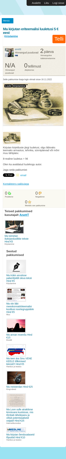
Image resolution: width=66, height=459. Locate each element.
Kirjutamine (11, 36)
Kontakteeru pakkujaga (16, 183)
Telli (59, 39)
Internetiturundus (13, 423)
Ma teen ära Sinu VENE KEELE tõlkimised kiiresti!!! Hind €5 (19, 361)
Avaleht (36, 2)
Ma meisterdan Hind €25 (19, 386)
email (23, 175)
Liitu (46, 2)
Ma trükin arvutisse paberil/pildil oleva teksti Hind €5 (19, 278)
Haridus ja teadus (13, 366)
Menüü (6, 21)
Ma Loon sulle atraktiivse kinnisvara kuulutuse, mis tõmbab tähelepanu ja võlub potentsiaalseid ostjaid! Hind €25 (19, 415)
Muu (8, 314)
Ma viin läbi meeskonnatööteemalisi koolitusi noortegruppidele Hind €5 (20, 307)
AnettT (18, 49)
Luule (8, 86)
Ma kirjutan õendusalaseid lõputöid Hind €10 (20, 436)
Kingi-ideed (11, 389)
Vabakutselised (10, 7)
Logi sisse (58, 2)
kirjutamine (19, 86)
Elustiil (9, 340)
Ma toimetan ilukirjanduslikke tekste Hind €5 (17, 239)
